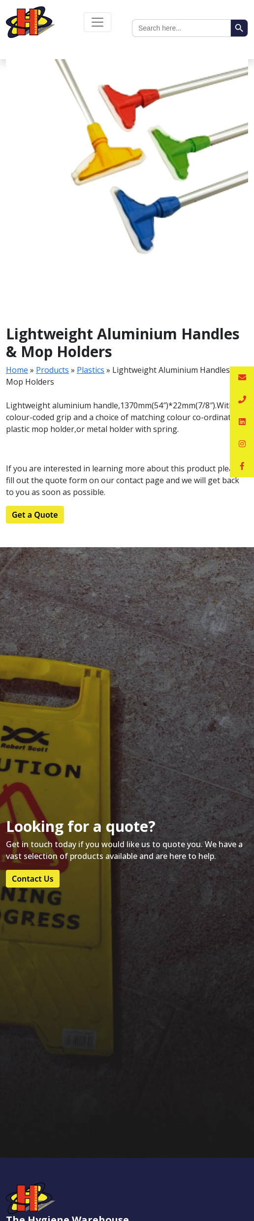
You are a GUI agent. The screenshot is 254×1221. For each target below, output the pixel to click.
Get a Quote (35, 514)
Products (52, 369)
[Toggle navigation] (97, 22)
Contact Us (33, 878)
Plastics (90, 369)
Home (17, 369)
